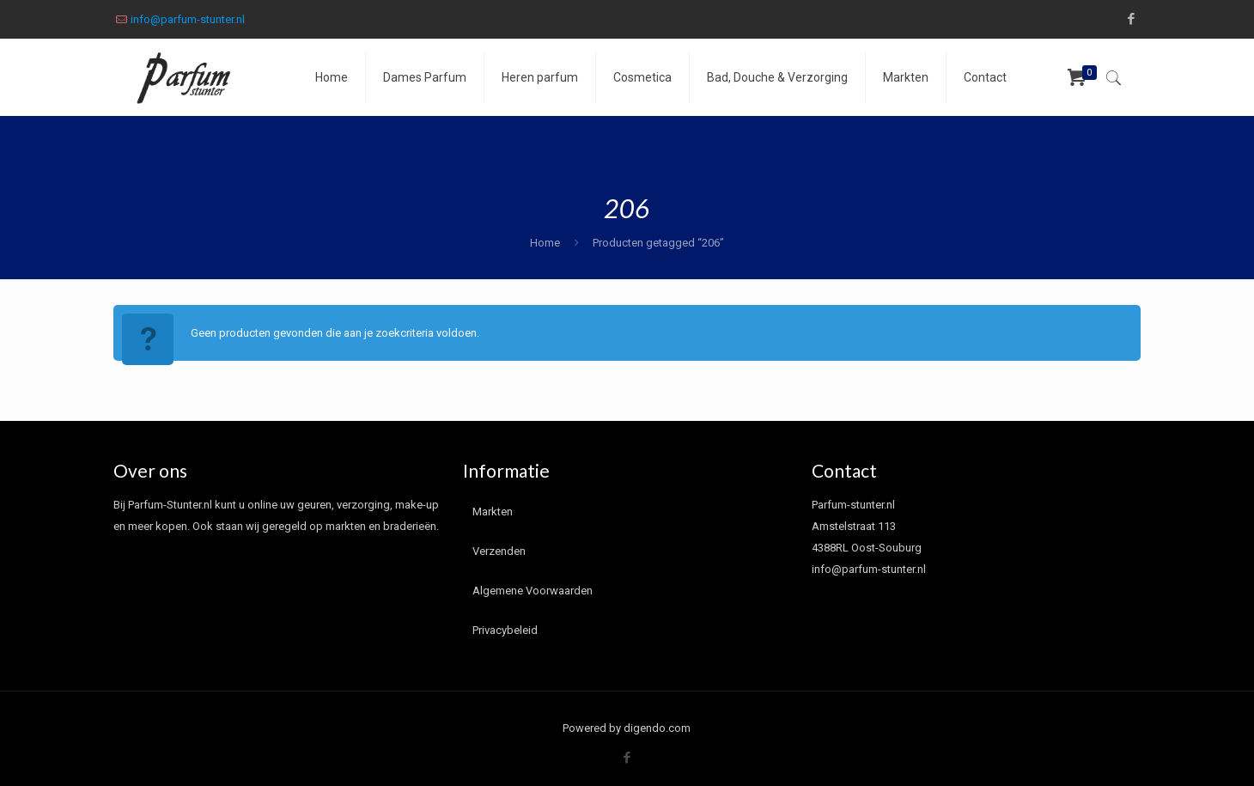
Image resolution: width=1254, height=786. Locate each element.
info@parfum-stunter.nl (188, 19)
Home (545, 242)
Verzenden (499, 551)
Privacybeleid (505, 630)
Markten (492, 511)
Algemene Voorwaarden (532, 590)
